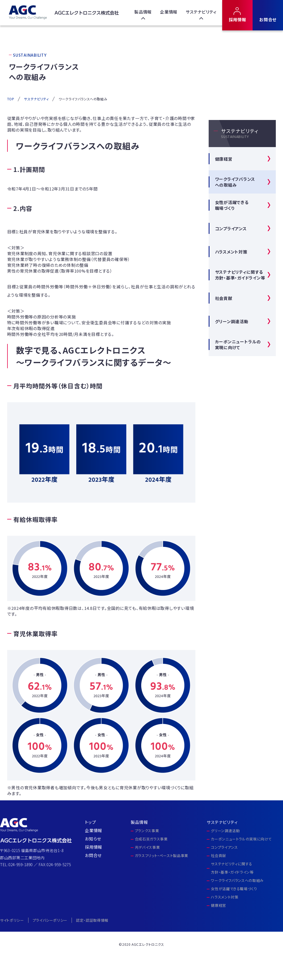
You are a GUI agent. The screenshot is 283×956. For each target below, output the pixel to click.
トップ (90, 822)
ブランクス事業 (147, 830)
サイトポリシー (12, 920)
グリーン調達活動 (231, 321)
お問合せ (267, 19)
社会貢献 (223, 298)
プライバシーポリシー (50, 920)
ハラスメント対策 (231, 252)
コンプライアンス (231, 228)
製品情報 (143, 12)
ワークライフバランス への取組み (235, 182)
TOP (10, 98)
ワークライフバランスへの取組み (237, 880)
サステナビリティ (201, 12)
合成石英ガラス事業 (151, 839)
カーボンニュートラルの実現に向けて (238, 344)
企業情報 (168, 12)
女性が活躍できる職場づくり (234, 888)
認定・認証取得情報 (92, 920)
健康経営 (223, 159)
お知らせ (93, 839)
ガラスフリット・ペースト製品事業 (161, 855)
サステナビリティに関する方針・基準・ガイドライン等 (240, 275)
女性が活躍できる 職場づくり (232, 205)
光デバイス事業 (147, 847)
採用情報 (237, 19)
